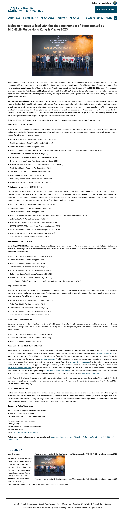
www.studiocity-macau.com (80, 362)
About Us (74, 18)
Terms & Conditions (64, 504)
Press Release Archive (29, 504)
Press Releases (30, 18)
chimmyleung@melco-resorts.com (25, 432)
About (16, 504)
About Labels (47, 18)
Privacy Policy (98, 504)
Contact (62, 18)
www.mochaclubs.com (48, 359)
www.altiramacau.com (105, 353)
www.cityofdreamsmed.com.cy (58, 371)
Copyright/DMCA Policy (81, 504)
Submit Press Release (47, 504)
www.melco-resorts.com (90, 373)
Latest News (14, 18)
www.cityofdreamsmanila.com (19, 368)
